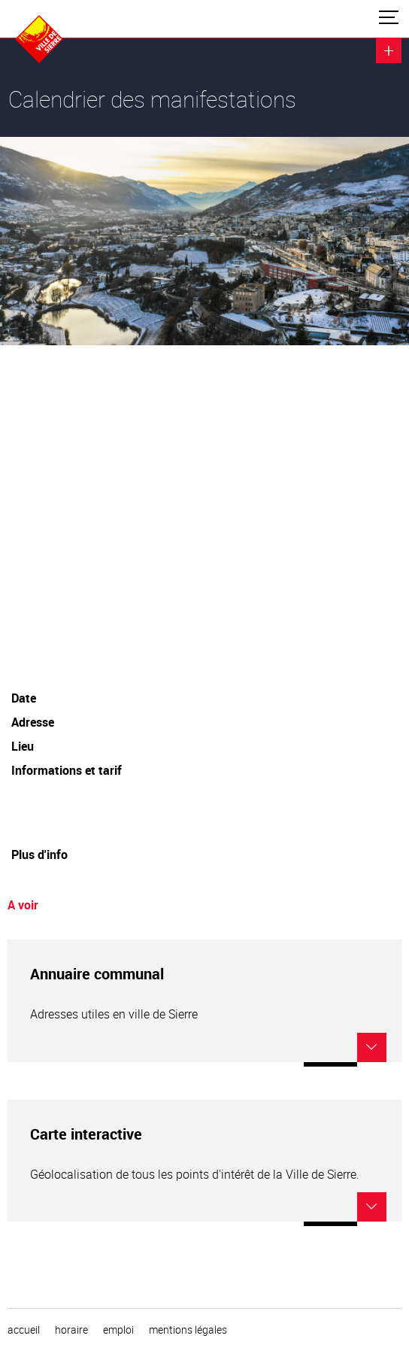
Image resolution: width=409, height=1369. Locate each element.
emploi (118, 1329)
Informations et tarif (66, 770)
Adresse (32, 722)
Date (23, 698)
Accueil (24, 1329)
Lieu (22, 746)
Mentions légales (188, 1329)
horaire (71, 1329)
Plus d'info (39, 854)
